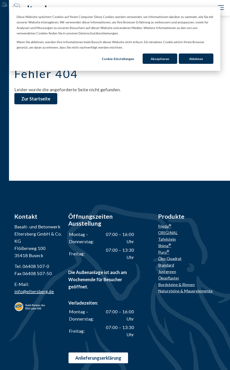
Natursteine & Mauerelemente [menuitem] (185, 290)
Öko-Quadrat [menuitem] (169, 258)
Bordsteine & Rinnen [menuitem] (176, 284)
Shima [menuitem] (164, 245)
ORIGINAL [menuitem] (168, 232)
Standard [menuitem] (166, 265)
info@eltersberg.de (34, 291)
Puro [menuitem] (163, 252)
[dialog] (115, 39)
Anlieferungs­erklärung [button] (98, 358)
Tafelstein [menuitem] (167, 239)
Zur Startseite (35, 98)
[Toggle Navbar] (221, 7)
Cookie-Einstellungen (118, 59)
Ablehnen (196, 59)
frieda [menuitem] (164, 226)
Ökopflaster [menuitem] (168, 278)
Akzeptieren (160, 59)
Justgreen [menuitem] (167, 271)
